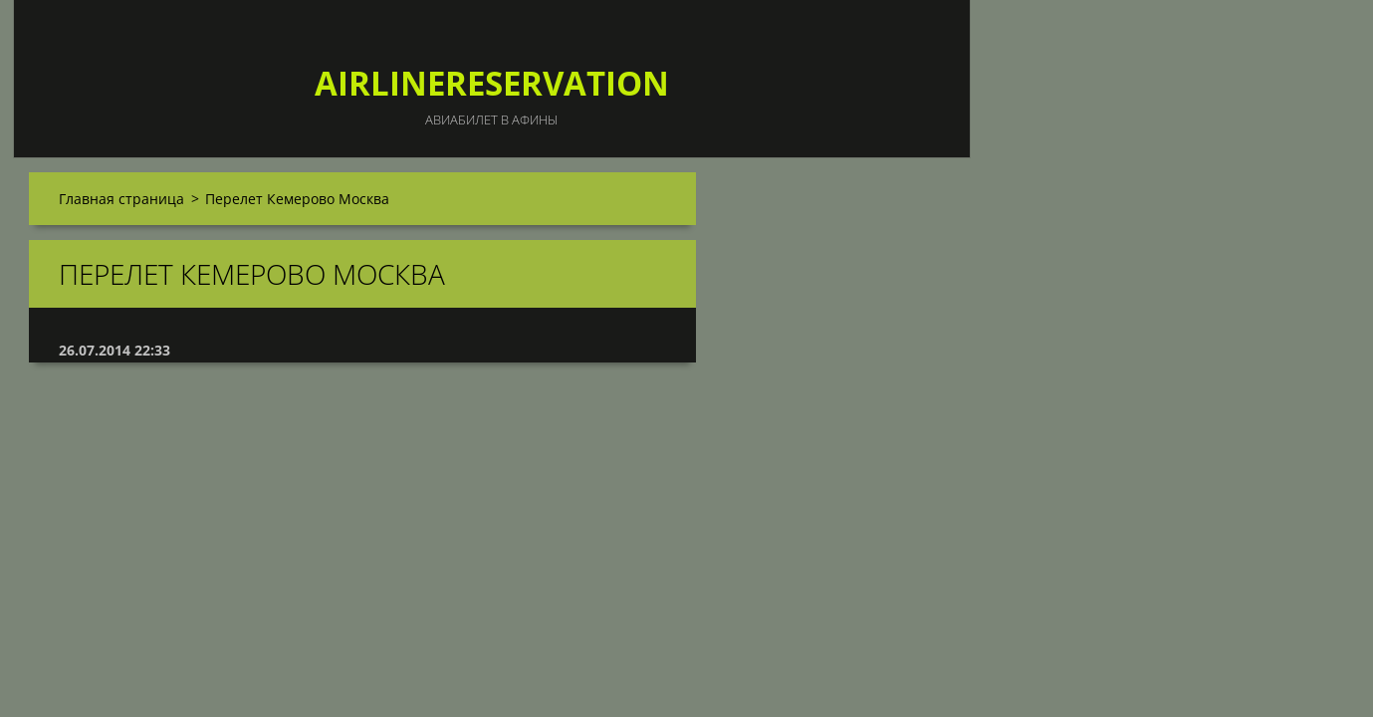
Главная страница (121, 198)
